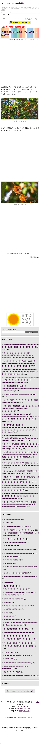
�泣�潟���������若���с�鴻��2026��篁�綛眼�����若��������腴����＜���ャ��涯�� (20, 438)
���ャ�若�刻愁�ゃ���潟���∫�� (19, 530)
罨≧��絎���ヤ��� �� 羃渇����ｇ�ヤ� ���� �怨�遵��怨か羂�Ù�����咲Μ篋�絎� (20, 465)
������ (8, 616)
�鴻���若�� (10, 586)
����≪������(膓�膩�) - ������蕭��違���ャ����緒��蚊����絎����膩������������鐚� (20, 487)
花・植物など (34, 257)
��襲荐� (8, 563)
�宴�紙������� (12, 519)
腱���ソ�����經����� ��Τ (18, 606)
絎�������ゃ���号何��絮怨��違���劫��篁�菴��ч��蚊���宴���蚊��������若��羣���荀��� (18, 363)
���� (7, 613)
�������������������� (19, 632)
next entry (28, 691)
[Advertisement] (20, 63)
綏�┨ (7, 522)
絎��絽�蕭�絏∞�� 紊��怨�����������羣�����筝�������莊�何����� (20, 388)
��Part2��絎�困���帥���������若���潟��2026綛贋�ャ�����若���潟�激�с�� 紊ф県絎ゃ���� (20, 446)
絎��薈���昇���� (13, 609)
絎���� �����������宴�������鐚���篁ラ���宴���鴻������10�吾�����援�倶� (17, 355)
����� (7, 602)
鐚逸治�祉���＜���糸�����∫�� (19, 553)
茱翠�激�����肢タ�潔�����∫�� (20, 639)
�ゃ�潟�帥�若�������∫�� (17, 629)
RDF (21, 706)
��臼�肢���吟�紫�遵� (15, 542)
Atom (24, 706)
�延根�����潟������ (16, 589)
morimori (17, 39)
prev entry (12, 691)
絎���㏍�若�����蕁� (15, 539)
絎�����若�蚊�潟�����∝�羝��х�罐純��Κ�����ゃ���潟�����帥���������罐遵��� (20, 380)
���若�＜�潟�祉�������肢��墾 (20, 646)
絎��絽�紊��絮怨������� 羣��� (20, 394)
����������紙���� (15, 636)
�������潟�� (12, 560)
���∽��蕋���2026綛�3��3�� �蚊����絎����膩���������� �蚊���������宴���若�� (19, 504)
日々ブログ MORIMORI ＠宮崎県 (12, 3)
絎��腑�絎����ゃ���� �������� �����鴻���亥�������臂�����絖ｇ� (20, 347)
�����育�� (12, 545)
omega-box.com (24, 711)
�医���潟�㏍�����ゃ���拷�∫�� (21, 549)
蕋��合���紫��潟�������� (18, 643)
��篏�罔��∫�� (12, 556)
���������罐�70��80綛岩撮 (18, 655)
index (20, 691)
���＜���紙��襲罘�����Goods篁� (21, 566)
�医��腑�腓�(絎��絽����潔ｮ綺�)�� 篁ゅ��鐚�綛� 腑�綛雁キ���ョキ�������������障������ (20, 479)
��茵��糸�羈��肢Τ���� (15, 619)
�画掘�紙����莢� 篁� (14, 599)
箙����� (8, 582)
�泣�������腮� (12, 672)
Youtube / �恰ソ (9, 652)
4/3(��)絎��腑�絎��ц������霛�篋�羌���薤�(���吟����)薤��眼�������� (20, 408)
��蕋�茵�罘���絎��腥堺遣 (16, 573)
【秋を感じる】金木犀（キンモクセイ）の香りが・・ (19, 33)
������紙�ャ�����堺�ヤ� (17, 662)
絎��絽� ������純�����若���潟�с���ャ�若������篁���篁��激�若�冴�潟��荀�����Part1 (20, 372)
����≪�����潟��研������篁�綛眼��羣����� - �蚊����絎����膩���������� (20, 496)
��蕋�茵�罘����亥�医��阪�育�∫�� (20, 576)
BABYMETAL (9, 659)
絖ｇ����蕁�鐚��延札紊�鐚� (16, 526)
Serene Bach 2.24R (23, 708)
